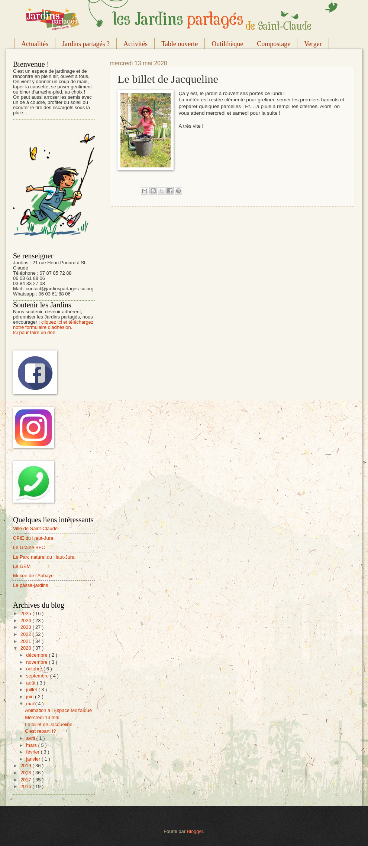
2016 (26, 786)
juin (30, 696)
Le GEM (21, 566)
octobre (34, 669)
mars (32, 745)
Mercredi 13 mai (42, 717)
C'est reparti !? (40, 731)
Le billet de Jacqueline (48, 724)
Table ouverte (179, 44)
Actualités (34, 44)
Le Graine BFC (29, 547)
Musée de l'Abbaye (33, 575)
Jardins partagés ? (86, 44)
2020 (26, 648)
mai (30, 703)
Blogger (195, 831)
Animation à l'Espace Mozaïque (58, 710)
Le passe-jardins (30, 585)
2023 (26, 627)
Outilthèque (227, 44)
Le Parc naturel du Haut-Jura (43, 557)
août (31, 683)
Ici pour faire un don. (35, 332)
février (33, 752)
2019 (26, 765)
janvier (34, 759)
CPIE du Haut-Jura (33, 538)
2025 (26, 613)
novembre (37, 662)
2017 (26, 780)
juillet (32, 689)
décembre (37, 655)
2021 (26, 641)
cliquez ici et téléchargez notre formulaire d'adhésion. (53, 324)
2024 (26, 620)
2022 (26, 634)
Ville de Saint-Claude (35, 528)
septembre (38, 676)
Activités (135, 44)
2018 (26, 772)
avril (31, 738)
